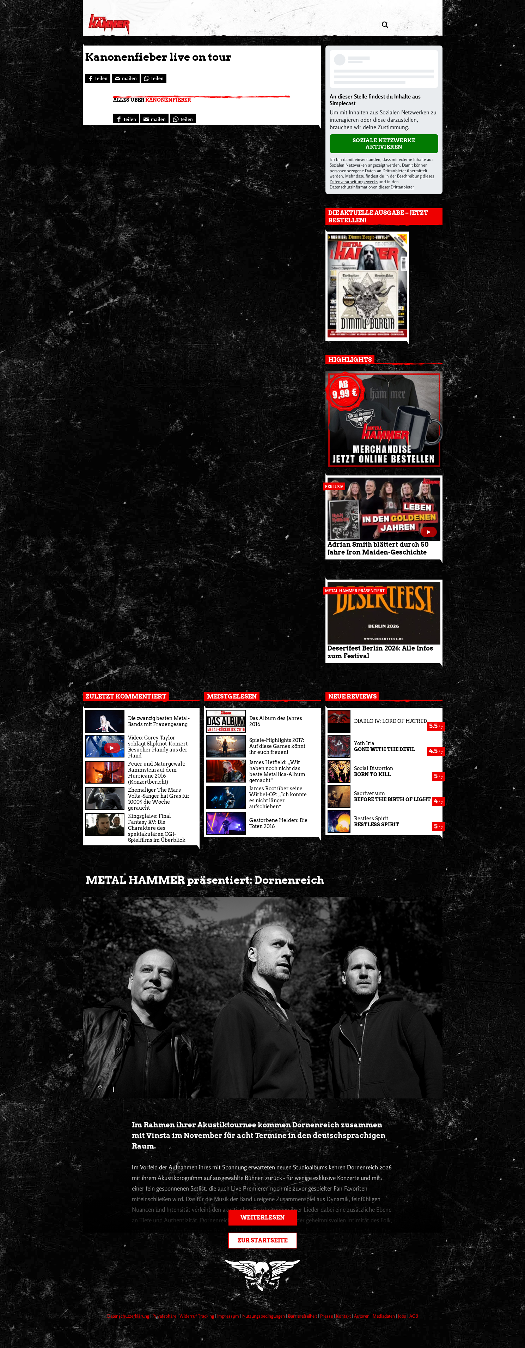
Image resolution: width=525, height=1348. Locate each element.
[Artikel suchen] (385, 25)
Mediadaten (384, 1316)
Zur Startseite (263, 1240)
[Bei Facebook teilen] (97, 78)
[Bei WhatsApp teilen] (153, 78)
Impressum (228, 1316)
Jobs (402, 1316)
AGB (413, 1316)
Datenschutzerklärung (128, 1316)
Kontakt (344, 1316)
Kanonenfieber (168, 100)
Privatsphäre (164, 1316)
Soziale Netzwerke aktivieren (384, 143)
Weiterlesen (262, 1217)
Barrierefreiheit (303, 1316)
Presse (327, 1316)
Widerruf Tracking (197, 1316)
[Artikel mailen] (126, 78)
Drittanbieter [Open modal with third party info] (402, 187)
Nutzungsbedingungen (264, 1316)
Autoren (362, 1316)
